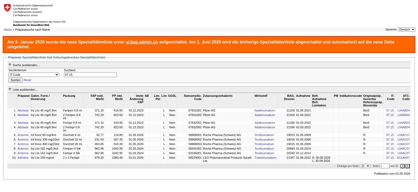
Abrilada (23, 110)
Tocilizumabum (264, 135)
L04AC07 (403, 135)
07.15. (390, 110)
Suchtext (69, 70)
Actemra (23, 135)
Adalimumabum (265, 110)
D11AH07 (403, 157)
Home (8, 29)
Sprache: (391, 29)
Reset (27, 80)
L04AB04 (404, 110)
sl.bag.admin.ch (142, 42)
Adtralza (23, 157)
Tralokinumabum (265, 157)
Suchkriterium (17, 70)
